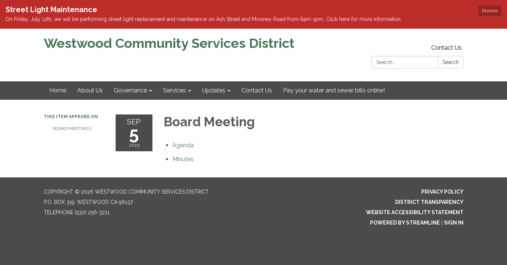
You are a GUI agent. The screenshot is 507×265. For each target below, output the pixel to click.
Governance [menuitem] (130, 90)
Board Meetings (72, 128)
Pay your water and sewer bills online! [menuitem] (334, 90)
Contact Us (446, 47)
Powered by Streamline (405, 223)
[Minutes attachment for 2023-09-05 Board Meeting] (183, 159)
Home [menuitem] (57, 90)
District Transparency (429, 202)
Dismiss (490, 10)
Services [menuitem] (174, 90)
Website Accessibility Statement (415, 212)
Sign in (454, 223)
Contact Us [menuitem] (257, 90)
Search (451, 62)
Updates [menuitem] (213, 90)
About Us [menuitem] (90, 90)
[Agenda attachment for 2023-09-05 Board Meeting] (183, 145)
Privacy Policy (442, 192)
